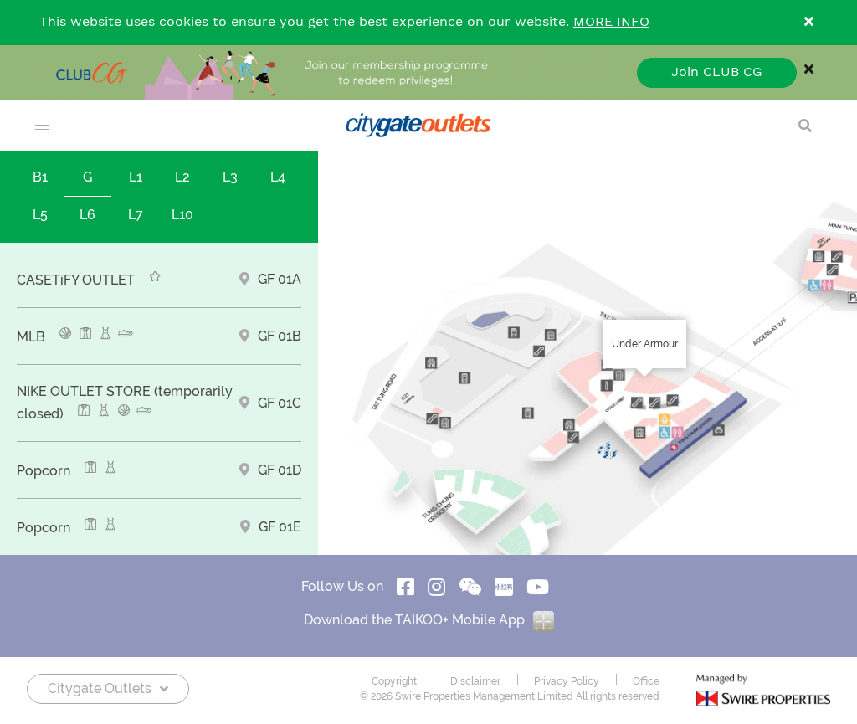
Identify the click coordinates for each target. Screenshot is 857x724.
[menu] (42, 125)
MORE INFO (611, 22)
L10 (182, 215)
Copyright (394, 681)
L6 (87, 215)
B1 (40, 177)
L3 (230, 177)
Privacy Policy (566, 681)
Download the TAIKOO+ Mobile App (429, 620)
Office (646, 681)
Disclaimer (475, 681)
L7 (135, 215)
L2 (182, 177)
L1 (135, 177)
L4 (277, 177)
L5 (40, 215)
